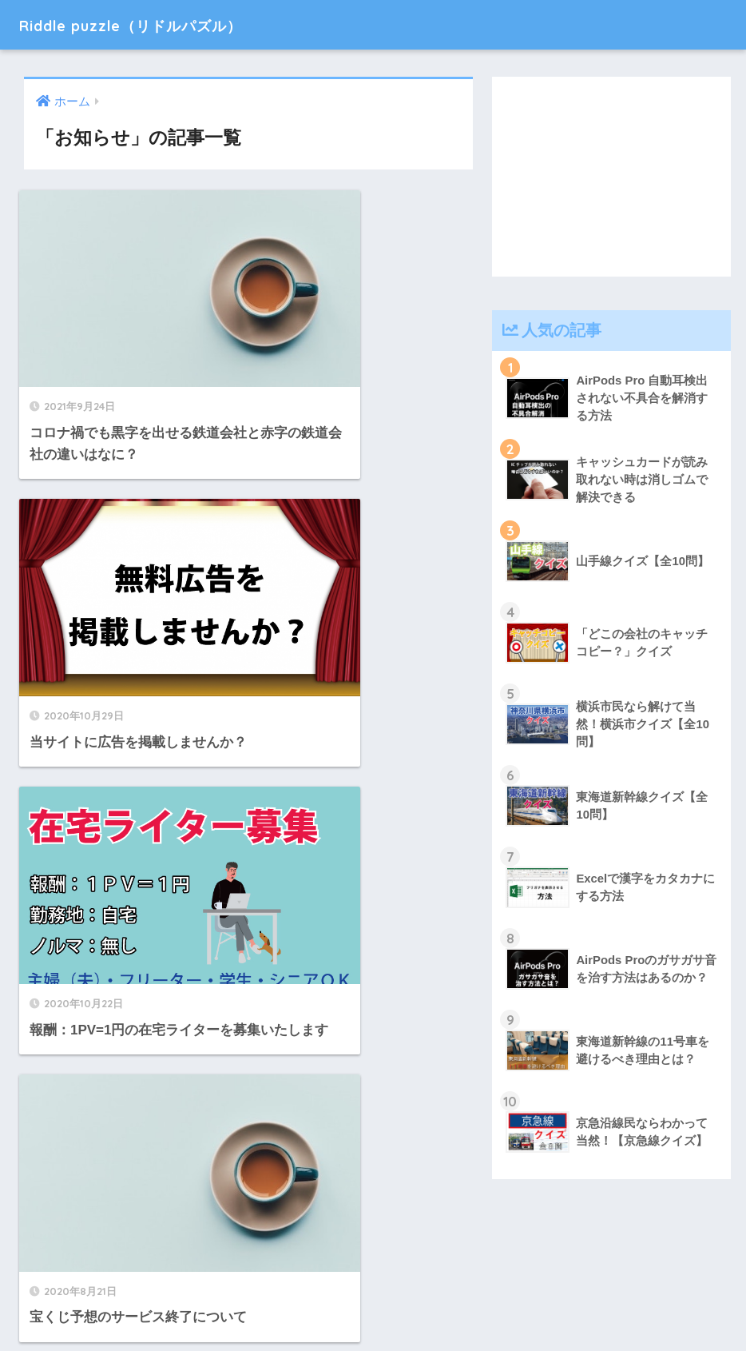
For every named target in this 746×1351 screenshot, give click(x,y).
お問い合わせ (439, 1303)
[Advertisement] (611, 177)
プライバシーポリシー (331, 1303)
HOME (373, 1270)
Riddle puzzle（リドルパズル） (161, 24)
